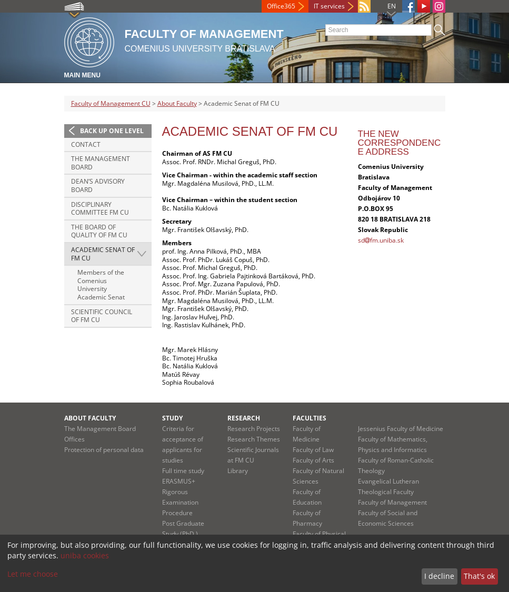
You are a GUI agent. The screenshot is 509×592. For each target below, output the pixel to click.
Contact (86, 144)
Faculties (309, 418)
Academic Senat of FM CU (103, 254)
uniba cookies (85, 555)
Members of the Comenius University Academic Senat (101, 285)
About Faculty (177, 103)
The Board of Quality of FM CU (99, 231)
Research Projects (253, 428)
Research (243, 418)
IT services (329, 6)
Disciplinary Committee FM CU (100, 208)
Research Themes (253, 439)
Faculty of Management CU (111, 103)
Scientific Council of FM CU (101, 316)
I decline (439, 576)
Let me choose (32, 574)
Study (172, 418)
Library (237, 470)
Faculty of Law (313, 449)
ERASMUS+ (178, 481)
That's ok (479, 576)
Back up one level (112, 130)
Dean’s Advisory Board (98, 185)
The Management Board (100, 163)
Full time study (183, 470)
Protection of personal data (104, 449)
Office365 (281, 6)
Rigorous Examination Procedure (180, 502)
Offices (74, 439)
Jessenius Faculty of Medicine (400, 428)
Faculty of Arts (313, 460)
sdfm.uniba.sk (381, 240)
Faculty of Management (392, 502)
